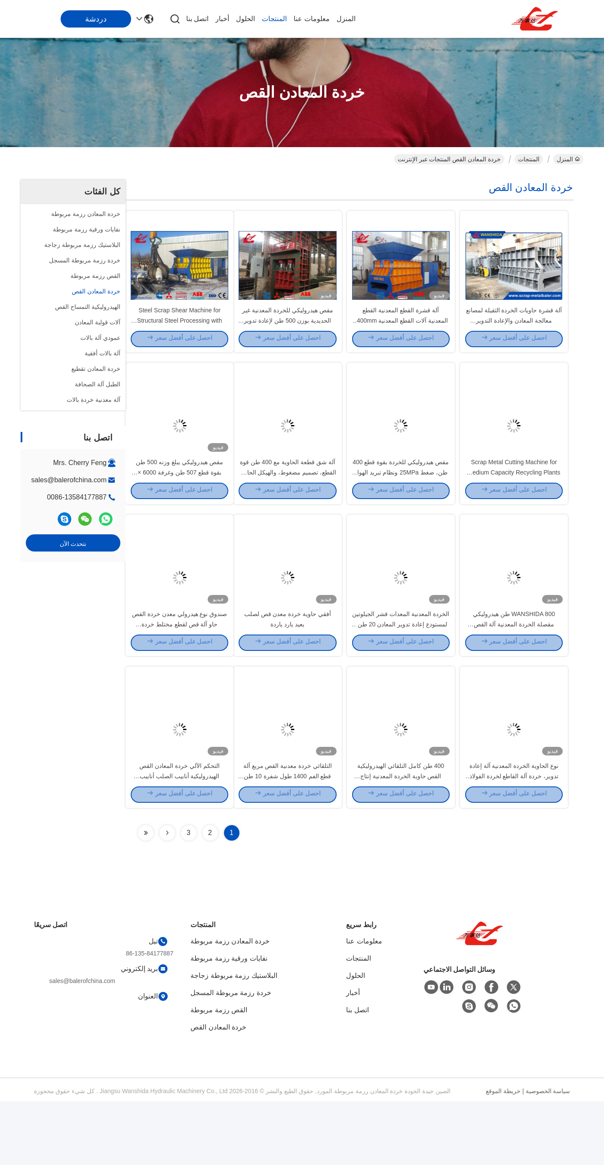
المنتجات (274, 18)
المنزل (346, 18)
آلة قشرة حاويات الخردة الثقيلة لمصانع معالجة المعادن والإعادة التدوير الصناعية (514, 335)
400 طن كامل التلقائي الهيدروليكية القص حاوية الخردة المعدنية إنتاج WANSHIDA (400, 839)
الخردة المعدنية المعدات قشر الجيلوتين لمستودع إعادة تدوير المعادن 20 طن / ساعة (400, 671)
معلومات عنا (311, 18)
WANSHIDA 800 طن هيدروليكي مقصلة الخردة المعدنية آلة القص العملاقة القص (514, 671)
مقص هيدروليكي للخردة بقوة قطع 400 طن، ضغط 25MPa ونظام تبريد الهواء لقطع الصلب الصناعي (401, 503)
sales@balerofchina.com (69, 480)
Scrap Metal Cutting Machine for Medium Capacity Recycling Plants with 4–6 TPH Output (514, 503)
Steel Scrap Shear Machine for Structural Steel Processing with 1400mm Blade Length (179, 335)
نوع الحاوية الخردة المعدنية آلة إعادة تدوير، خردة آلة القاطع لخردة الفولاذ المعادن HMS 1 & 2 (513, 839)
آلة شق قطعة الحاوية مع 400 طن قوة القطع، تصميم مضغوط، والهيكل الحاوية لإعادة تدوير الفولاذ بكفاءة (288, 503)
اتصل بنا (197, 18)
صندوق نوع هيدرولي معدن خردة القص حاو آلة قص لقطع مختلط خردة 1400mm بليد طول (179, 671)
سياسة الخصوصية (548, 1154)
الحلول (245, 18)
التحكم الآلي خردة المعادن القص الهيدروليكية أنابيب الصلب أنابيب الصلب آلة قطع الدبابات (179, 839)
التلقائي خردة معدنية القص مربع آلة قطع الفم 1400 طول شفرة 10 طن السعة (287, 839)
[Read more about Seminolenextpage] (167, 896)
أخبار (222, 18)
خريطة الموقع (503, 1154)
